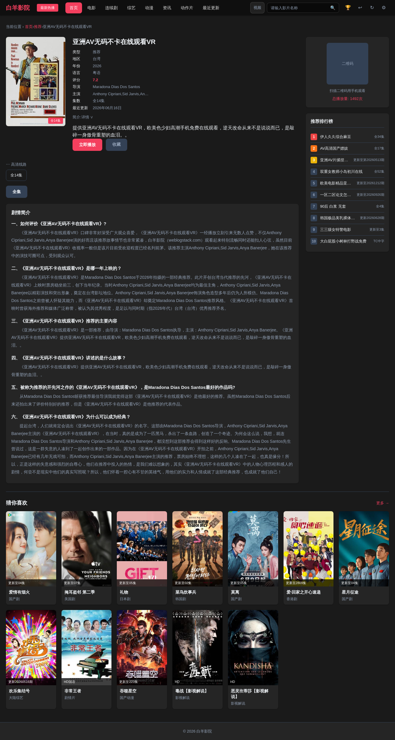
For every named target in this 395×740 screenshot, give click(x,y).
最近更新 (211, 7)
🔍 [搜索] (332, 7)
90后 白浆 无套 (333, 206)
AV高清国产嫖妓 (334, 148)
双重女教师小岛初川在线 (341, 171)
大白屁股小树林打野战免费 (343, 241)
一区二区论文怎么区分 (337, 195)
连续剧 (111, 7)
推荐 (38, 26)
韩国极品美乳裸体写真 (338, 218)
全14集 (16, 175)
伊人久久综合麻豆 (335, 136)
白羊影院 (18, 7)
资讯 (167, 7)
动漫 (149, 7)
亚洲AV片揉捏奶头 (335, 160)
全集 (16, 191)
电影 (91, 7)
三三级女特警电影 (335, 229)
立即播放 (87, 144)
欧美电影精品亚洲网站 (337, 183)
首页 (74, 7)
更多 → (382, 503)
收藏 (116, 144)
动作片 (187, 7)
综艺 (131, 7)
